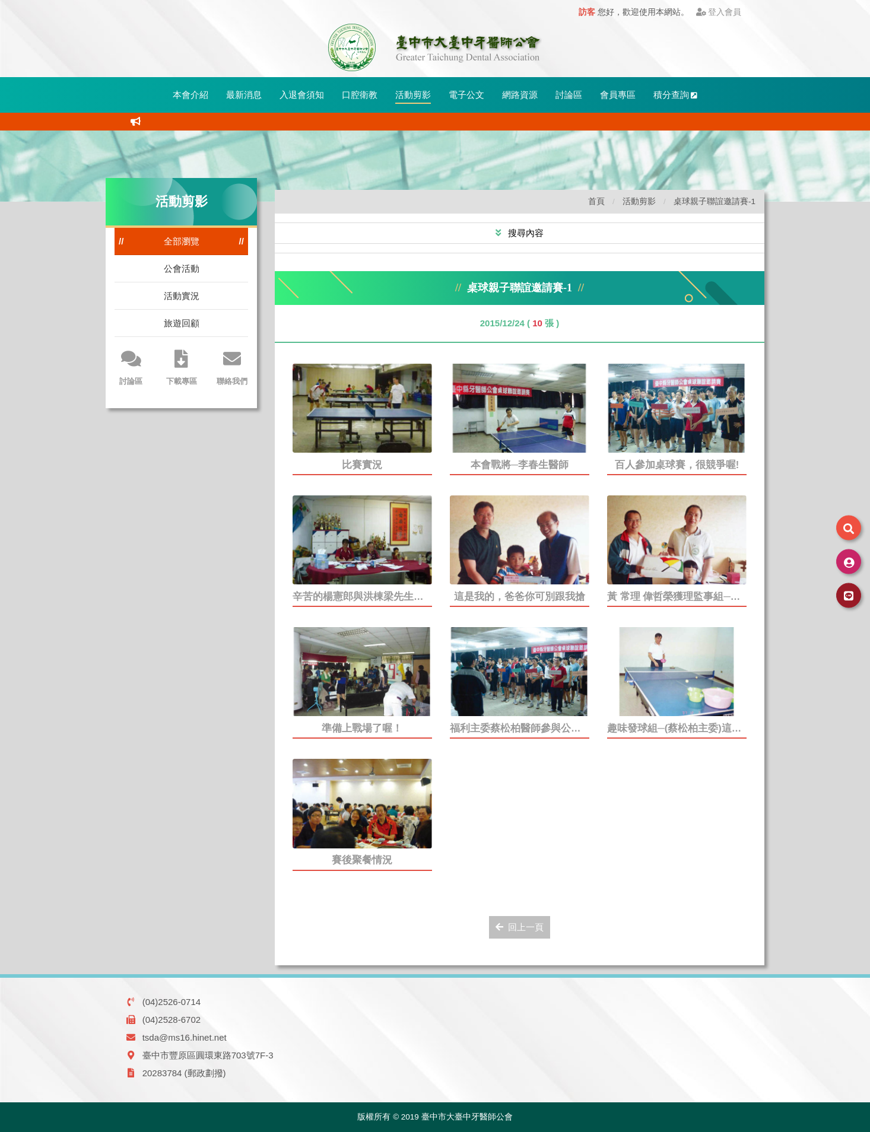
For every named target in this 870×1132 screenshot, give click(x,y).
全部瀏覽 (181, 241)
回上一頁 (520, 927)
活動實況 (181, 296)
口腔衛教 (359, 95)
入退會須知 (302, 95)
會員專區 (618, 95)
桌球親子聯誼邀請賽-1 (714, 201)
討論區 (568, 95)
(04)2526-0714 (171, 1002)
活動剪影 (413, 95)
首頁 (596, 201)
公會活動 (181, 268)
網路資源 (520, 95)
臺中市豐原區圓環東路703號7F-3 (208, 1055)
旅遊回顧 (181, 323)
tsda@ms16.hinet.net (184, 1037)
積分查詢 (675, 95)
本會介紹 (190, 95)
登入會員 (719, 12)
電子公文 (466, 95)
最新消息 (244, 95)
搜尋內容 (525, 233)
